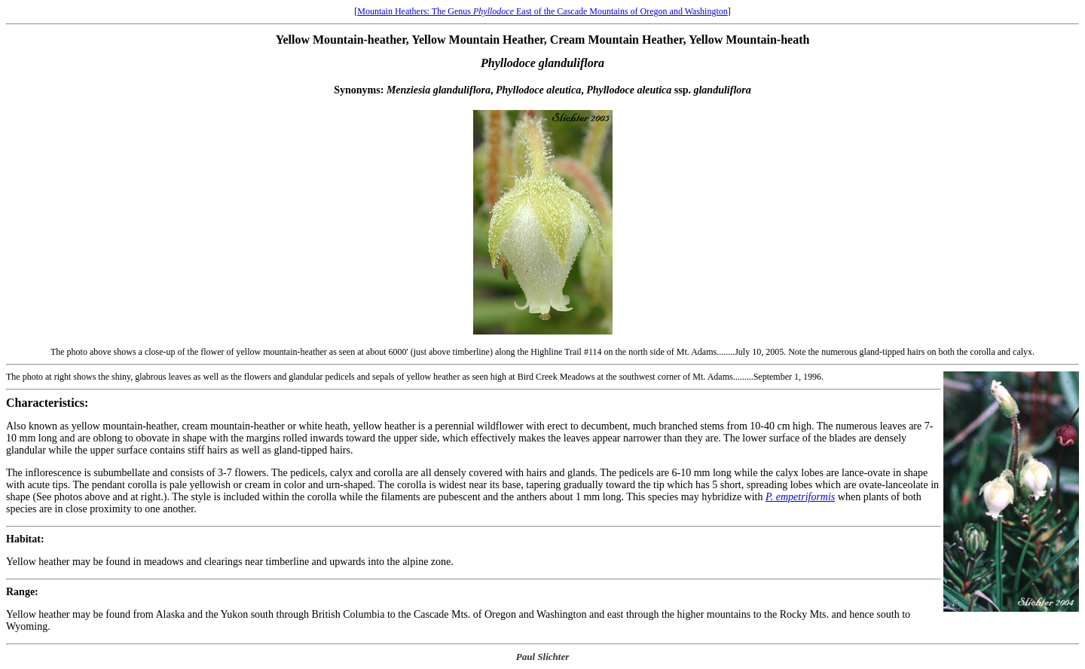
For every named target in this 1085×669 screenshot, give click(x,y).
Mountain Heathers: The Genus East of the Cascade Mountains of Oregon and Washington (542, 11)
